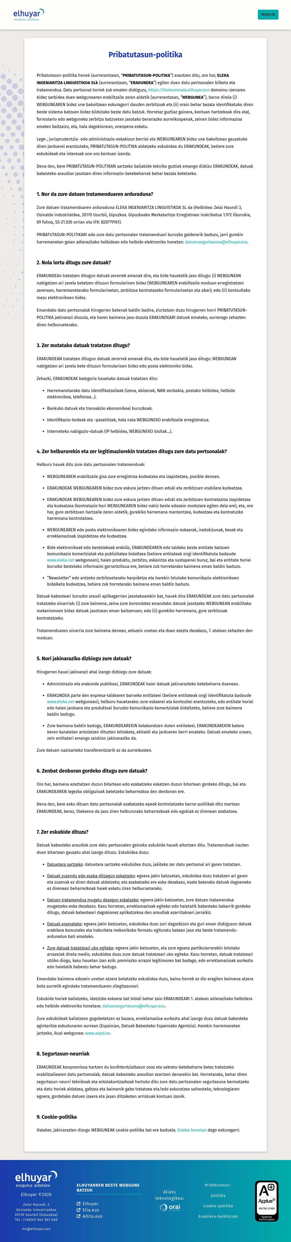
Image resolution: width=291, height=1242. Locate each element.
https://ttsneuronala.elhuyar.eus (179, 90)
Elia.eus (88, 1210)
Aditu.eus (90, 1216)
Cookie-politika (218, 1206)
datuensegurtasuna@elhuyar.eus (216, 242)
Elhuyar (88, 1203)
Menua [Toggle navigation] (268, 14)
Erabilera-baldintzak (218, 1216)
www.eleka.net (60, 560)
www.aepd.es (97, 1033)
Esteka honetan (192, 1130)
